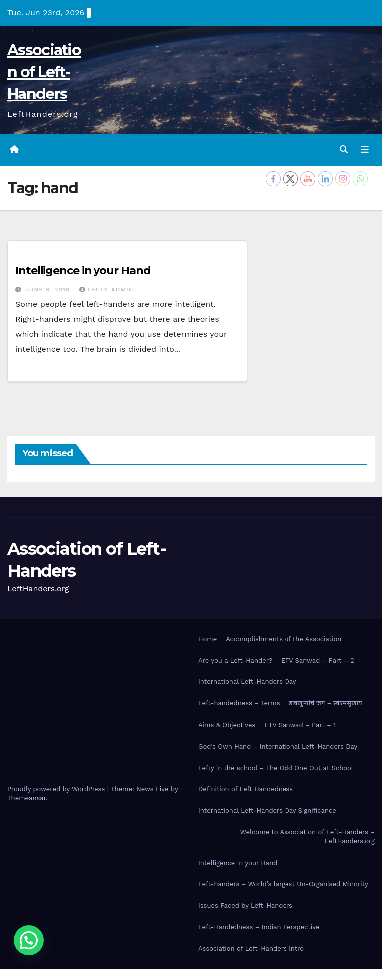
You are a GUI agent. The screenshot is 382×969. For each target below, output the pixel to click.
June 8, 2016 (48, 289)
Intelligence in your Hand (83, 270)
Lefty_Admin (106, 289)
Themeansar (26, 798)
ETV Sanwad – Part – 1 (300, 725)
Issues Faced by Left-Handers (245, 905)
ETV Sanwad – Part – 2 (317, 660)
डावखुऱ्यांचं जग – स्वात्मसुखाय (326, 703)
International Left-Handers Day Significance (267, 810)
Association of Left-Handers (44, 72)
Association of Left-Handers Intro (251, 948)
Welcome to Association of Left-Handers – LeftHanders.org (307, 836)
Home (207, 639)
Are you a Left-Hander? (235, 660)
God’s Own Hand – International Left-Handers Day (277, 746)
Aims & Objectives (226, 725)
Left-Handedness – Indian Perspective (258, 927)
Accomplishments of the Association (283, 639)
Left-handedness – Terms (239, 703)
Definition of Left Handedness (245, 789)
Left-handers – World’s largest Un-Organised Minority (283, 884)
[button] (344, 149)
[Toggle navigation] (365, 149)
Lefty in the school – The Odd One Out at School (275, 768)
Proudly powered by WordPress (57, 789)
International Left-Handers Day (247, 681)
